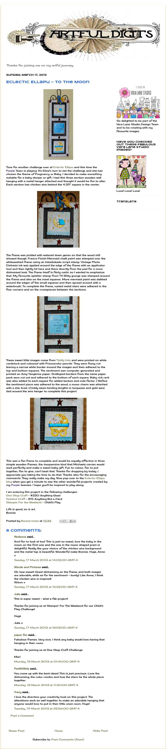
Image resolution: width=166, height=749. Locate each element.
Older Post (100, 730)
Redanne (20, 536)
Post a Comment (22, 715)
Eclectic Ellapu (63, 167)
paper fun (20, 634)
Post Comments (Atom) (67, 739)
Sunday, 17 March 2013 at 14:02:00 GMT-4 (46, 559)
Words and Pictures (27, 567)
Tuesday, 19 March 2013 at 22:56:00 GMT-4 (47, 708)
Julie (17, 594)
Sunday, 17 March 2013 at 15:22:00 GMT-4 (46, 586)
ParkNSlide (21, 668)
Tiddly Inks (63, 360)
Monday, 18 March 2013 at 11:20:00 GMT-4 (46, 684)
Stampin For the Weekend (24, 502)
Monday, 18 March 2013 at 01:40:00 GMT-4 (47, 661)
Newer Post (16, 730)
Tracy (17, 692)
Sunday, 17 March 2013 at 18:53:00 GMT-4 (46, 627)
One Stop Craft (17, 495)
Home (59, 730)
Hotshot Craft (15, 498)
